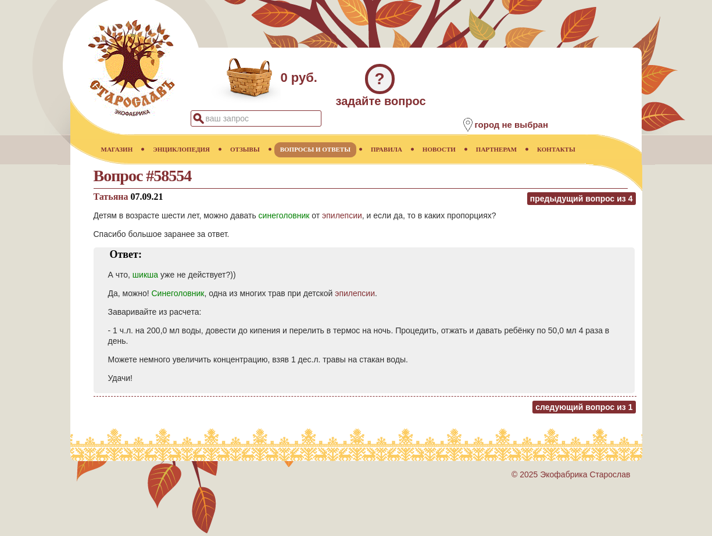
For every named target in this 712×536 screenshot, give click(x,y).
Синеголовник (177, 293)
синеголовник (284, 215)
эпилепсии (342, 215)
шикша (145, 274)
